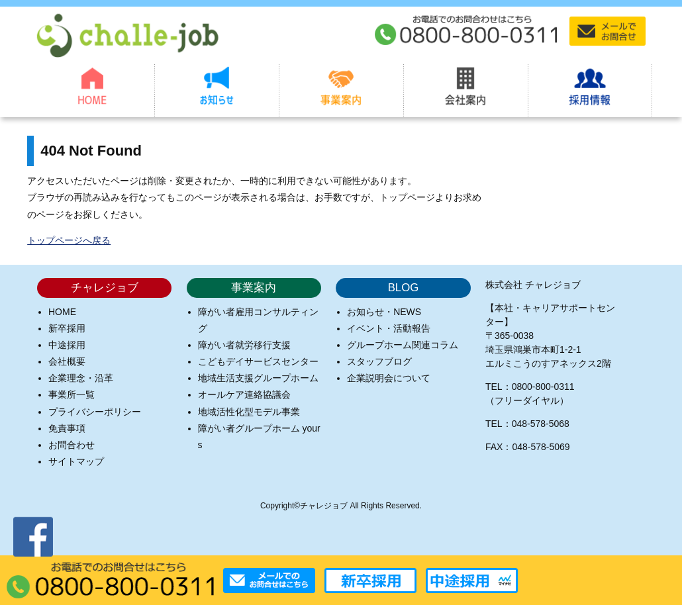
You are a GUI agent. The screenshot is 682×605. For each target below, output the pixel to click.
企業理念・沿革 (80, 378)
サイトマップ (76, 461)
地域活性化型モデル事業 (249, 411)
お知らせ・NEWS (384, 311)
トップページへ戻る (69, 240)
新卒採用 (66, 328)
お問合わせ (71, 445)
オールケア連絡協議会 (244, 394)
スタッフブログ (379, 361)
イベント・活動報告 (388, 328)
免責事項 (66, 428)
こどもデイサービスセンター (258, 361)
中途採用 (66, 345)
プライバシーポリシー (94, 411)
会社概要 (66, 361)
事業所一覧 (71, 394)
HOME (62, 311)
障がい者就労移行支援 (244, 345)
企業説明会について (388, 378)
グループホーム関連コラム (402, 345)
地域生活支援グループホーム (258, 378)
